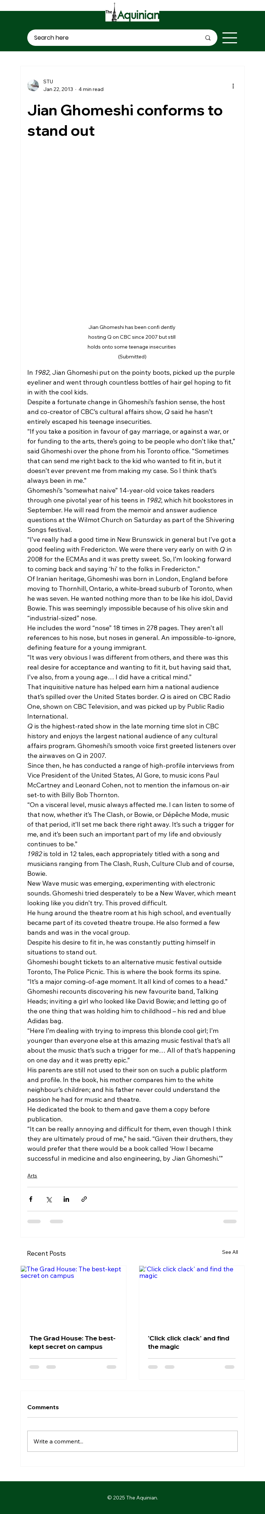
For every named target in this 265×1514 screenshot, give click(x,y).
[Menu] (230, 38)
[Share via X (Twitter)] (48, 1199)
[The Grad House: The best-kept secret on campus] (73, 1295)
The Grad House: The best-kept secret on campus (72, 1342)
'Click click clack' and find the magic (188, 1342)
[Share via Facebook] (30, 1199)
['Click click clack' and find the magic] (191, 1295)
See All (230, 1252)
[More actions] (233, 85)
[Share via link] (84, 1199)
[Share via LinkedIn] (66, 1199)
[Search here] (112, 37)
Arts (32, 1175)
